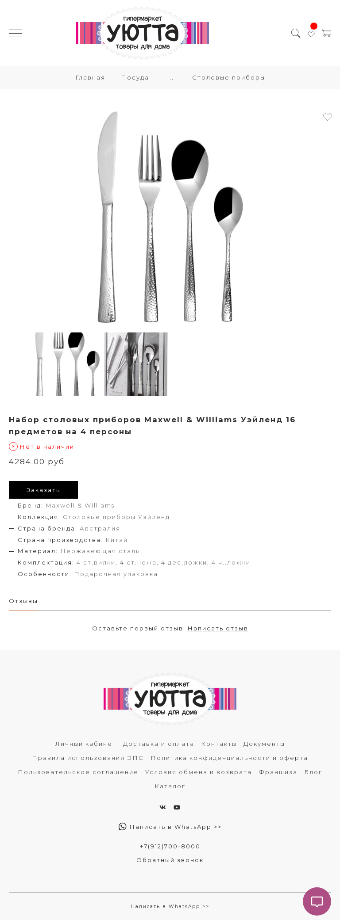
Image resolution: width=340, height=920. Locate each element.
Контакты (219, 743)
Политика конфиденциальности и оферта (229, 757)
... (170, 77)
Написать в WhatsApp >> (170, 826)
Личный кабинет (85, 743)
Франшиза (278, 771)
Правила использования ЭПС (88, 757)
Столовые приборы (228, 77)
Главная (90, 77)
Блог (313, 771)
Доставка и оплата (158, 743)
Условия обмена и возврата (198, 771)
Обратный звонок (170, 859)
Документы (264, 743)
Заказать (43, 489)
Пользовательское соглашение (78, 771)
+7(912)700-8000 (170, 846)
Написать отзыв (218, 628)
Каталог (170, 786)
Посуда (135, 77)
